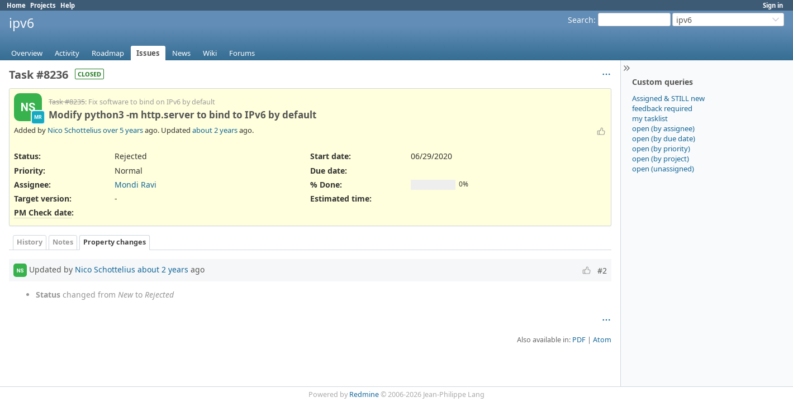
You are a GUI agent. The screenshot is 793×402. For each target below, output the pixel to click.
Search (580, 20)
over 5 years (123, 130)
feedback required (662, 108)
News (181, 53)
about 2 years (215, 130)
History (29, 242)
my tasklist (650, 118)
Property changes (114, 242)
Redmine (364, 394)
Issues (148, 53)
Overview (26, 53)
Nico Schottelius (74, 130)
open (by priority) (661, 148)
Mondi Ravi (135, 184)
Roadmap (108, 53)
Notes (63, 242)
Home (16, 5)
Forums (242, 53)
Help (67, 5)
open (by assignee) (663, 128)
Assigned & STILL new (668, 98)
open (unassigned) (663, 169)
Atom (602, 339)
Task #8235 (67, 102)
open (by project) (660, 159)
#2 (602, 270)
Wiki (210, 53)
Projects (43, 5)
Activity (67, 53)
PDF (579, 339)
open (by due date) (663, 138)
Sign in (773, 5)
